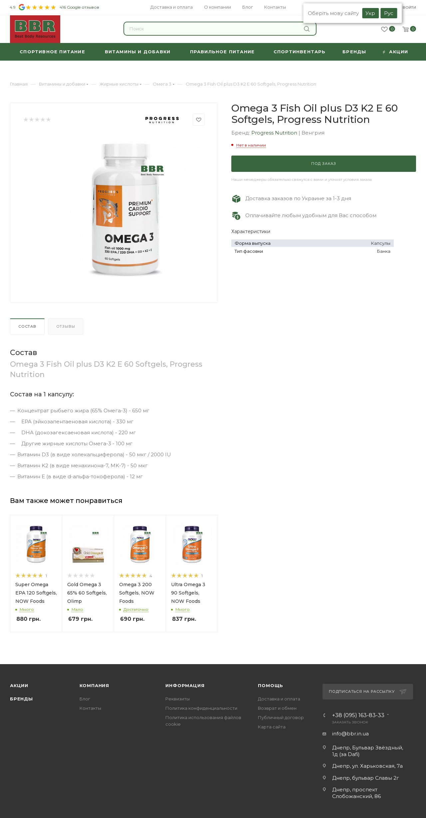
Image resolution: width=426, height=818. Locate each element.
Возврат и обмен (277, 708)
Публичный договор (281, 717)
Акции (19, 685)
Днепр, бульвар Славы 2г (365, 778)
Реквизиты (177, 698)
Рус (388, 13)
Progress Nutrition (275, 133)
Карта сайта (272, 726)
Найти (307, 29)
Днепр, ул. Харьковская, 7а (367, 766)
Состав (27, 326)
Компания (94, 685)
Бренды (21, 698)
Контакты (90, 708)
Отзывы (65, 326)
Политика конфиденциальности (201, 708)
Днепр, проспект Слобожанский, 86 (356, 792)
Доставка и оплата (279, 698)
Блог (85, 698)
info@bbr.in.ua (350, 733)
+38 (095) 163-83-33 (358, 715)
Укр (370, 13)
